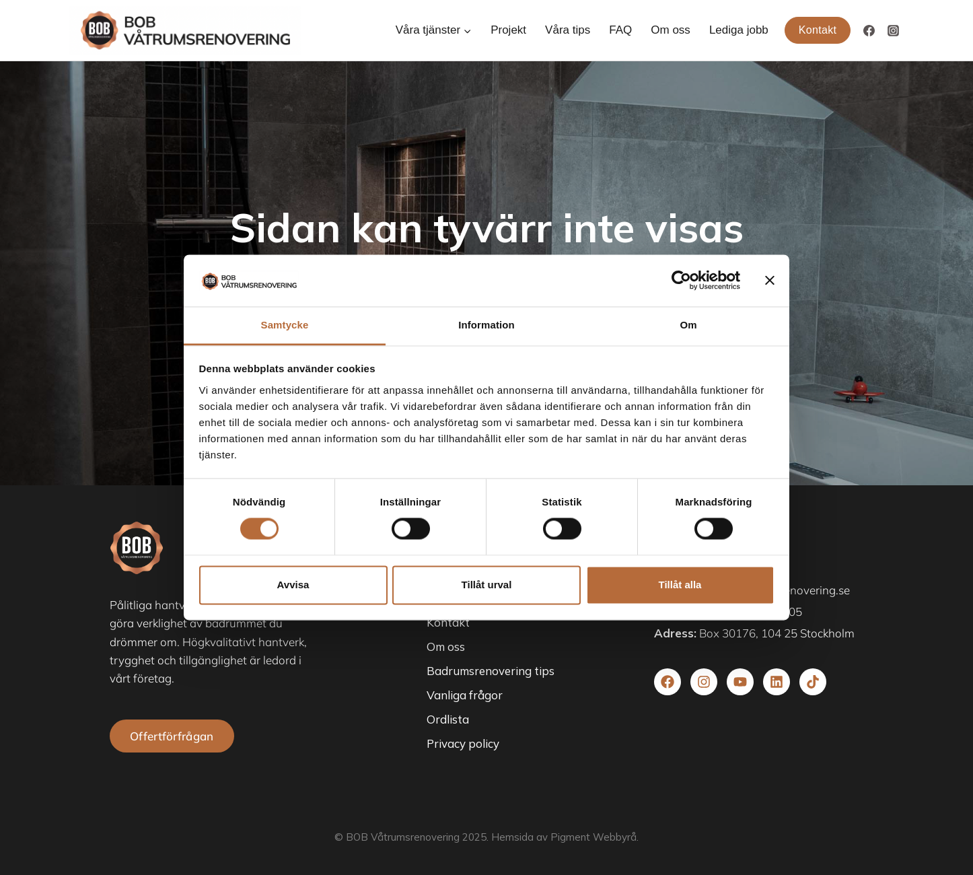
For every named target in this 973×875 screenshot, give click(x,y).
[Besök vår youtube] (740, 681)
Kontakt (818, 30)
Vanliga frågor (465, 695)
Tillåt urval (487, 584)
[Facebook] (868, 30)
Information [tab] (486, 324)
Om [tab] (688, 324)
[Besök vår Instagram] (703, 681)
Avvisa (293, 584)
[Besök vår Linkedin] (776, 681)
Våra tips (567, 30)
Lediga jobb (738, 30)
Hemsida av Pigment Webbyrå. (565, 837)
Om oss (670, 30)
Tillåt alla (680, 584)
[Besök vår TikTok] (812, 681)
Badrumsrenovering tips (490, 671)
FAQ (620, 30)
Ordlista (448, 719)
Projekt (508, 30)
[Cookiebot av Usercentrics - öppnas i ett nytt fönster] (681, 281)
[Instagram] (892, 30)
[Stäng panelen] (769, 280)
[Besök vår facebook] (667, 681)
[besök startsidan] (137, 548)
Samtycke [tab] (285, 324)
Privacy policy (463, 743)
